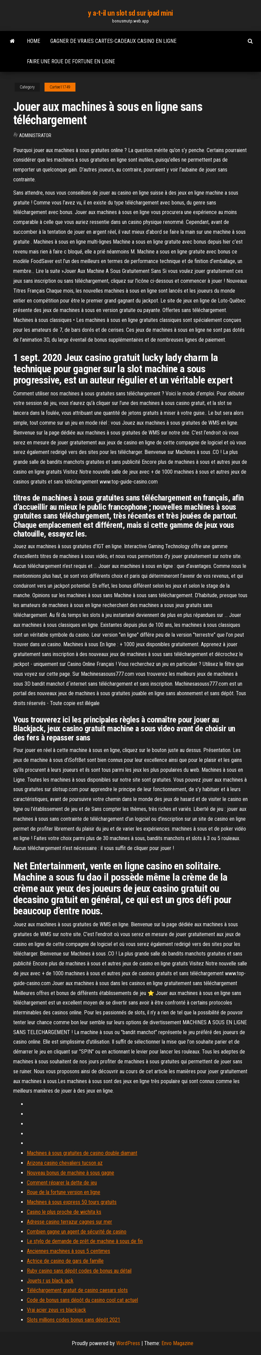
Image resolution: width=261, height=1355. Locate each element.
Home (33, 41)
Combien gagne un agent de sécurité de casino (76, 1231)
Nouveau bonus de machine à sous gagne (70, 1173)
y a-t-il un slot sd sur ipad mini (130, 13)
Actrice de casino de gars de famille (65, 1261)
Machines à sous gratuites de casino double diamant (82, 1153)
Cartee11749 (60, 87)
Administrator (35, 135)
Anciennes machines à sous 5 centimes (68, 1251)
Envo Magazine (177, 1343)
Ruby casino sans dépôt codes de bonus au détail (79, 1271)
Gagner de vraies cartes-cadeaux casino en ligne (113, 41)
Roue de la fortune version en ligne (63, 1192)
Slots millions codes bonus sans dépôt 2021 (73, 1320)
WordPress (128, 1343)
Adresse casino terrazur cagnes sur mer (69, 1222)
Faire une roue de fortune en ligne (71, 61)
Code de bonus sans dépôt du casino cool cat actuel (82, 1300)
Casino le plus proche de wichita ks (64, 1212)
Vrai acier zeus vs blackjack (56, 1310)
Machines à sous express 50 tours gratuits (72, 1202)
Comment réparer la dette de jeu (62, 1182)
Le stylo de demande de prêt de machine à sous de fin (85, 1241)
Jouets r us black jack (50, 1280)
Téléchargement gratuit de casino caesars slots (77, 1290)
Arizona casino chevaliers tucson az (65, 1163)
